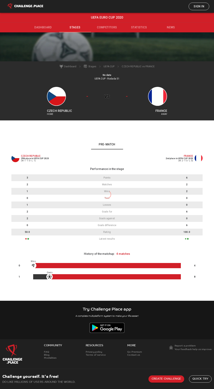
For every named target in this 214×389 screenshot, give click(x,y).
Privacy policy (94, 352)
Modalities (50, 358)
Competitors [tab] (107, 27)
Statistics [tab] (139, 27)
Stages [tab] (75, 27)
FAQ (46, 352)
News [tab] (171, 27)
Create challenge (166, 378)
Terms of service (96, 355)
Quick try (200, 378)
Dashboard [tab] (43, 27)
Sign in (199, 6)
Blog (46, 355)
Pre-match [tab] (107, 144)
